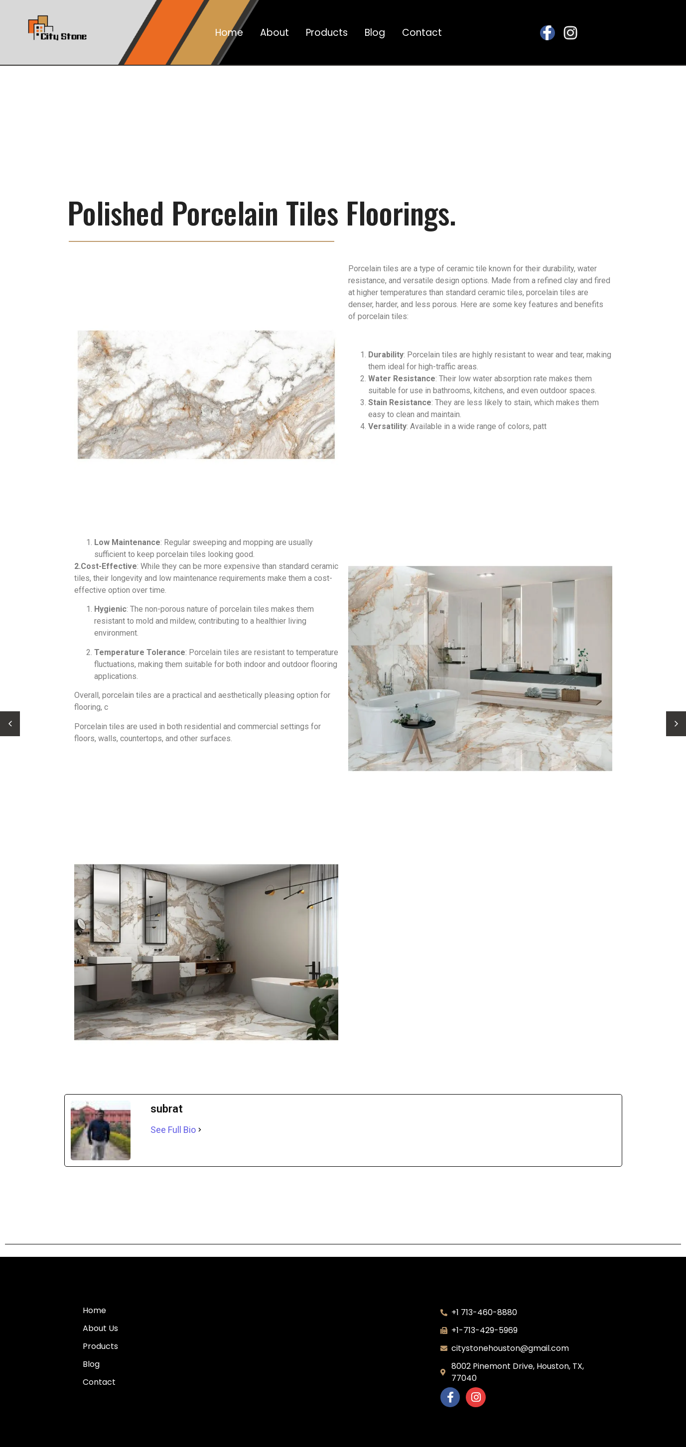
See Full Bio (173, 1129)
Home (229, 32)
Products (327, 32)
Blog (375, 32)
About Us (100, 1328)
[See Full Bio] (200, 1129)
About (274, 32)
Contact (422, 32)
